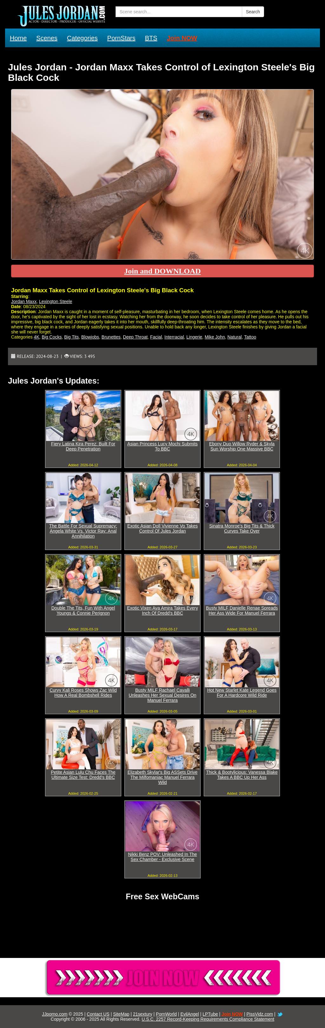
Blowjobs (90, 336)
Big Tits (71, 336)
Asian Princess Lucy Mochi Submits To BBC (162, 446)
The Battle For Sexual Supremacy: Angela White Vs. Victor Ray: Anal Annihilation (83, 531)
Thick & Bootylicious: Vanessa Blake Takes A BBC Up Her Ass (241, 775)
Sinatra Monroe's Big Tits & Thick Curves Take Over (242, 528)
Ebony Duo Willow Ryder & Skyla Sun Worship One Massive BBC (242, 446)
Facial (156, 336)
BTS (151, 38)
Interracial (174, 336)
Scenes (46, 38)
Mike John (215, 336)
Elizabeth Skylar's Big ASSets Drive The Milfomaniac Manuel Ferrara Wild (163, 777)
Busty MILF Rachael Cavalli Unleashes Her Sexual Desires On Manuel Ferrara (162, 695)
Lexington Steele (55, 301)
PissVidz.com (259, 1014)
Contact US (98, 1014)
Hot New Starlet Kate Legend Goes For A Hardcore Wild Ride (242, 693)
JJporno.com (54, 1014)
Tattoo (250, 336)
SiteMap (121, 1014)
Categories (82, 38)
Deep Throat (135, 336)
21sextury (142, 1014)
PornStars (121, 38)
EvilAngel (189, 1014)
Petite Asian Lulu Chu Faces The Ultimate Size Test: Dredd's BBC (83, 775)
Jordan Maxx (23, 301)
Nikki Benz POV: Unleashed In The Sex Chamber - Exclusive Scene (162, 857)
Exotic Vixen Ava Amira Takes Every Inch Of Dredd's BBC (162, 610)
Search (253, 11)
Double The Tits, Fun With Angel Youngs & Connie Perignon (83, 610)
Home (18, 38)
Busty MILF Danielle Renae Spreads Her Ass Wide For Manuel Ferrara (242, 610)
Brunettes (111, 336)
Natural (234, 336)
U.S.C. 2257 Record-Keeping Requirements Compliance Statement (208, 1019)
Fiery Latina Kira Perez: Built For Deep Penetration (83, 446)
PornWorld (166, 1014)
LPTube (210, 1014)
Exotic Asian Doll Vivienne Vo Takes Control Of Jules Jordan (162, 528)
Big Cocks (52, 336)
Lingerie (194, 336)
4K (36, 336)
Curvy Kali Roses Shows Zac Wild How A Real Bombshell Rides (83, 693)
